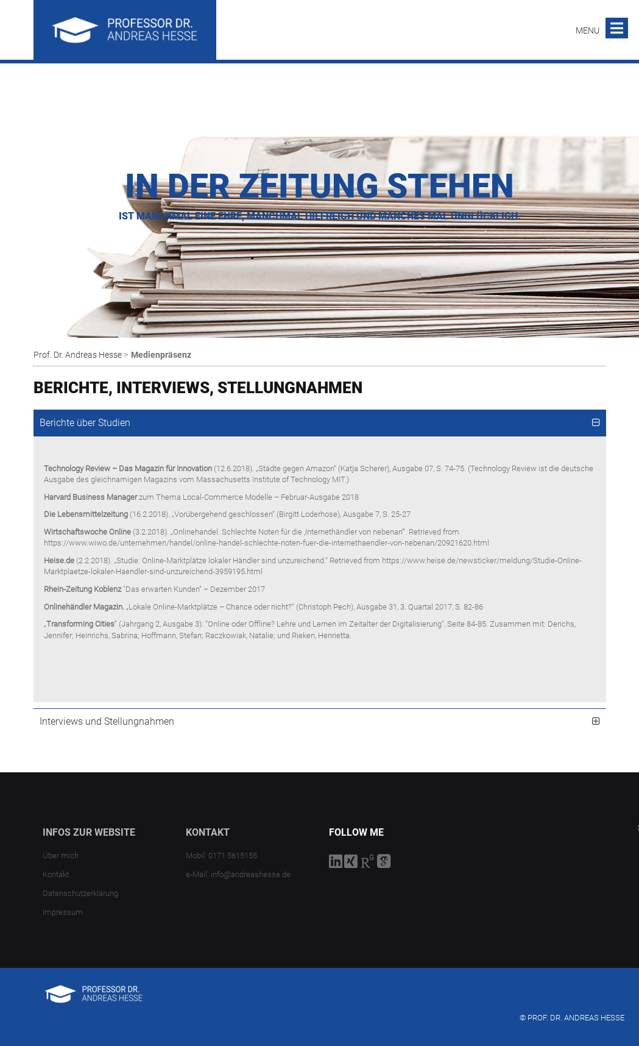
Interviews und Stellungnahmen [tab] (107, 721)
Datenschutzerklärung (80, 893)
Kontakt (56, 874)
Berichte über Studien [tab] (85, 423)
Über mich (61, 855)
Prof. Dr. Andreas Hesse (78, 355)
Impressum (63, 912)
